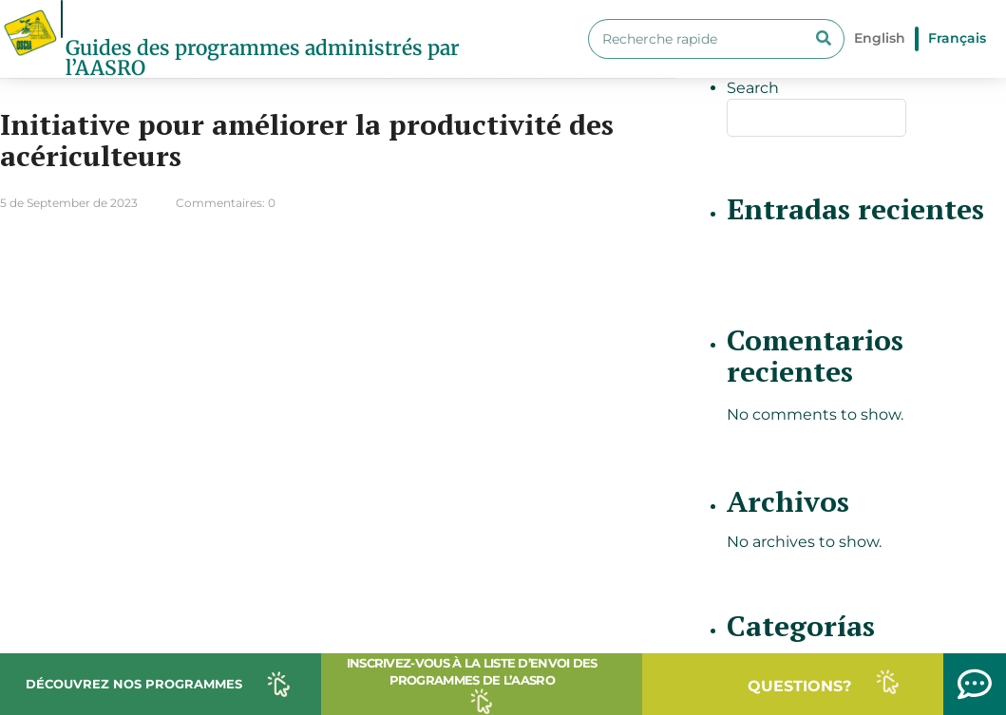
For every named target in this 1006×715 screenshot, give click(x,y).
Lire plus (607, 260)
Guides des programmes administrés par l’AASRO (263, 58)
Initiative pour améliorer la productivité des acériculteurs (307, 140)
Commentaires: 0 (225, 203)
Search (753, 88)
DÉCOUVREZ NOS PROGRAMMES (134, 683)
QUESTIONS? (799, 686)
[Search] (824, 39)
